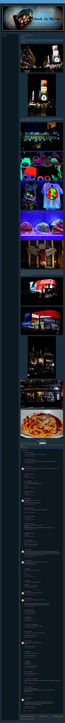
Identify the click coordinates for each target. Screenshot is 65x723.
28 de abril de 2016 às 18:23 (30, 637)
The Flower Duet (28, 575)
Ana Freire (27, 687)
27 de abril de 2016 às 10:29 (30, 594)
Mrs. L (26, 568)
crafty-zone (27, 631)
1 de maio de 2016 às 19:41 (30, 657)
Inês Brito (27, 617)
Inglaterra (36, 444)
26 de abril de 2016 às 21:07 (30, 536)
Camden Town (27, 444)
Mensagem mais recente (27, 716)
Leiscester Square (46, 444)
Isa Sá (26, 580)
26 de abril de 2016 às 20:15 (30, 487)
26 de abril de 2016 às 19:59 (30, 455)
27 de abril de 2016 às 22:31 (30, 627)
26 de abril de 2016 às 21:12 (30, 545)
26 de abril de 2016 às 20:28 (30, 512)
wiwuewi (26, 591)
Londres (52, 444)
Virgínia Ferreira (28, 523)
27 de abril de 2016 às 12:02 (30, 606)
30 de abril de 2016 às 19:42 (30, 647)
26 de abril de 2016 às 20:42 (30, 519)
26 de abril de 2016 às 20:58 (30, 529)
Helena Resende (28, 459)
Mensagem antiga (58, 716)
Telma (26, 651)
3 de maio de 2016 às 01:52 (30, 694)
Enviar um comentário (27, 710)
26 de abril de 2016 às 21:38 (30, 556)
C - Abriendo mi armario (29, 624)
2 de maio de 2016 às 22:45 (30, 683)
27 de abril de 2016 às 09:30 (30, 587)
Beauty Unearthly (28, 516)
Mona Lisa (27, 480)
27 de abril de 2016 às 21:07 (30, 620)
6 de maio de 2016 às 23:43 (30, 708)
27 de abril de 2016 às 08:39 (30, 576)
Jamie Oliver (40, 444)
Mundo (58, 444)
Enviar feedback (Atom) (29, 718)
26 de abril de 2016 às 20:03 (30, 463)
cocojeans (27, 560)
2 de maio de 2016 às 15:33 (30, 675)
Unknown (26, 466)
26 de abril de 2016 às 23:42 (30, 564)
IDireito (26, 498)
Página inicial (43, 716)
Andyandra (27, 598)
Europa (32, 444)
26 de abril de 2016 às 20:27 (30, 504)
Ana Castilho (27, 540)
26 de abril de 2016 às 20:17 (30, 494)
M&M (55, 444)
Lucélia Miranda (28, 452)
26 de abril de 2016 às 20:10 (30, 470)
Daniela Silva (27, 671)
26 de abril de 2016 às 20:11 (30, 477)
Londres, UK (25, 447)
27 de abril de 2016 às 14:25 (30, 613)
